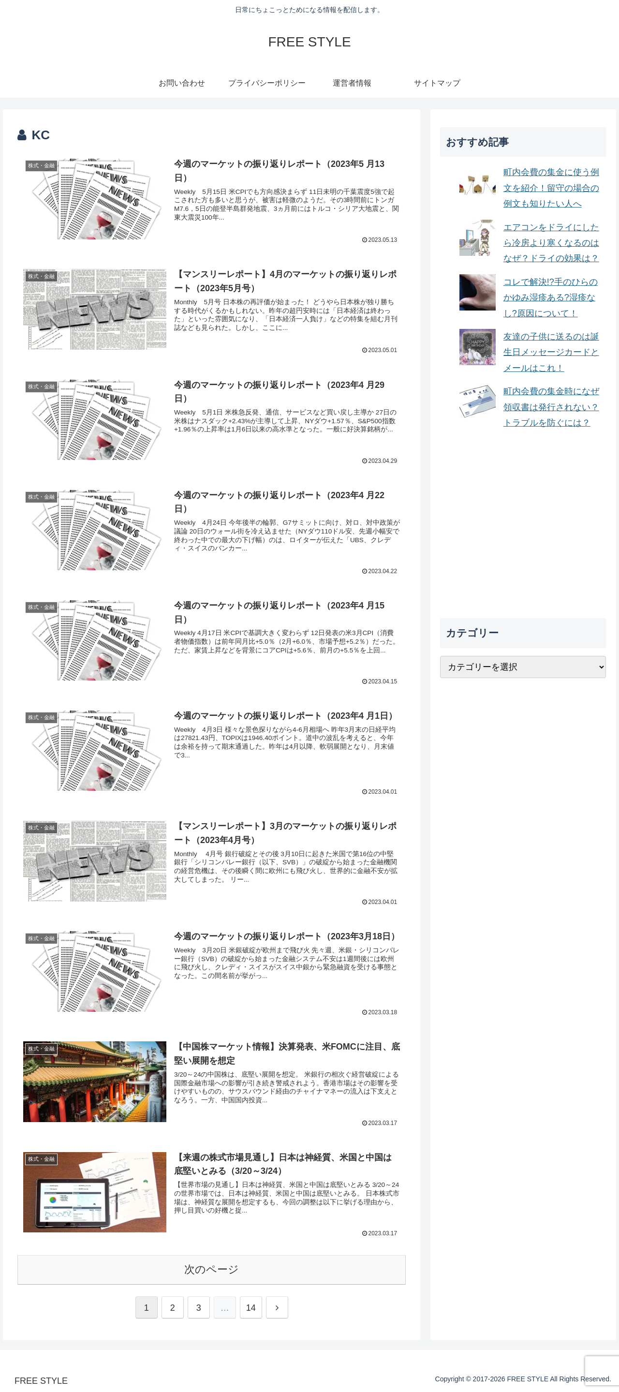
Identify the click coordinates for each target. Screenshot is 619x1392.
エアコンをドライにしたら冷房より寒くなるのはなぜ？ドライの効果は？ (551, 243)
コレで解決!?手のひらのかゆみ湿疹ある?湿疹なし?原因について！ (550, 297)
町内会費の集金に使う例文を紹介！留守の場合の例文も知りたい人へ (551, 187)
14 (251, 1307)
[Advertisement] (523, 524)
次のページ (211, 1268)
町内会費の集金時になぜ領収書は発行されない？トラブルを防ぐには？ (551, 407)
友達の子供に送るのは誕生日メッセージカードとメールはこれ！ (551, 352)
